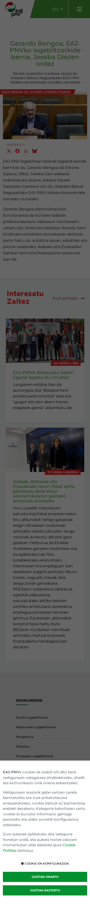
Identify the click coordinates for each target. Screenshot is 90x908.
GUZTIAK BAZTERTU (45, 890)
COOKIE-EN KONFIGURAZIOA (45, 863)
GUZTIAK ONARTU (45, 877)
